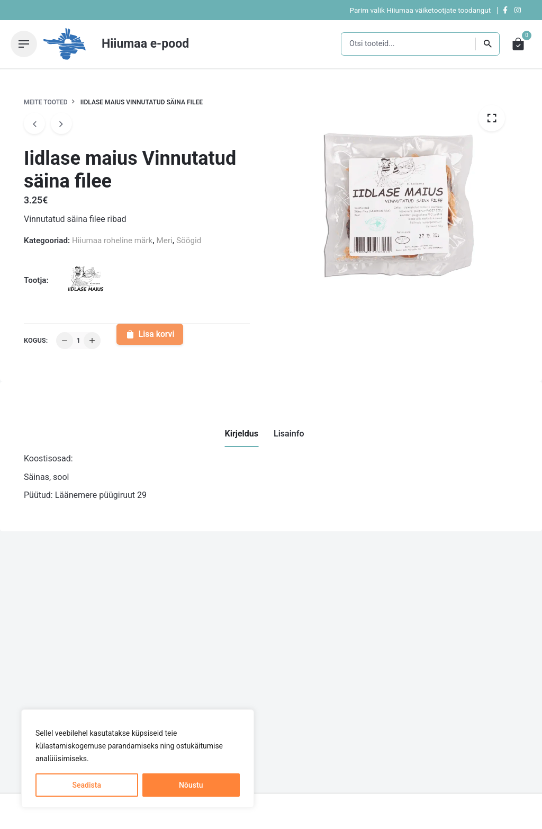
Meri (165, 240)
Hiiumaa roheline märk (112, 240)
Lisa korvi (149, 334)
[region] (137, 758)
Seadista (87, 785)
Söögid (188, 240)
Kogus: (36, 340)
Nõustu (191, 785)
